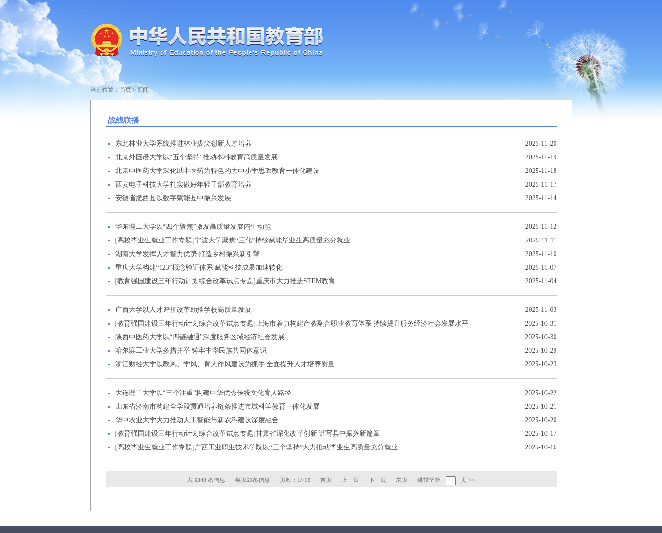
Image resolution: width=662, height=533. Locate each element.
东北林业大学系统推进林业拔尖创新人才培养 (183, 143)
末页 (402, 480)
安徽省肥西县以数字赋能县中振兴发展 (173, 198)
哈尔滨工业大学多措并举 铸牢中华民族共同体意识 (191, 350)
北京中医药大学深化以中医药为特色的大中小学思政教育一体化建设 (217, 170)
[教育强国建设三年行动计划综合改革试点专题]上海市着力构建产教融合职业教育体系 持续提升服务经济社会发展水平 (292, 323)
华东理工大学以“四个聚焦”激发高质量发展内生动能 (193, 226)
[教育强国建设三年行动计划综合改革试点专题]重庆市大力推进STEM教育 (225, 281)
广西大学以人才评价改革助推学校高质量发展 (183, 309)
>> (471, 480)
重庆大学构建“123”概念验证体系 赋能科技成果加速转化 (199, 267)
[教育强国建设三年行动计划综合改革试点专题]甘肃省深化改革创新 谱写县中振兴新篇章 (247, 433)
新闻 (143, 89)
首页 (125, 89)
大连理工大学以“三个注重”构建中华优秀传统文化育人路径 (203, 392)
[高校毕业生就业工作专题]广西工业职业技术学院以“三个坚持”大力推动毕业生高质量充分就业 (256, 447)
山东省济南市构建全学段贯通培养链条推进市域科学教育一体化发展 (217, 406)
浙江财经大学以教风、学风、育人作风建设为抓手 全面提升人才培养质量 (225, 364)
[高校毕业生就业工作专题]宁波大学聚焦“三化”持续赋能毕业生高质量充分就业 (233, 240)
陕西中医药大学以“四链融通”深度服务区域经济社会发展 (200, 337)
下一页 (377, 480)
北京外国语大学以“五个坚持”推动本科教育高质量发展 (196, 157)
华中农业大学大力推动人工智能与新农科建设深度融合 (197, 420)
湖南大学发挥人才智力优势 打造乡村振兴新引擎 (187, 254)
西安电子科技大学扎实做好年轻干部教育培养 (183, 184)
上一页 (350, 480)
